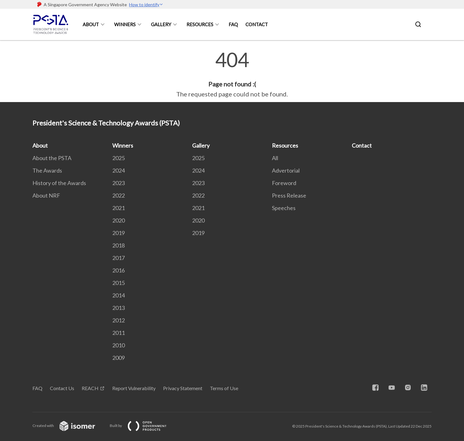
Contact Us (62, 388)
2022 (118, 195)
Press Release (289, 195)
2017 (118, 257)
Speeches (284, 207)
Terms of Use (224, 388)
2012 (118, 320)
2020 (118, 220)
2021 (118, 207)
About (91, 24)
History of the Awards (59, 182)
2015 (118, 282)
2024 (118, 170)
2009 (118, 357)
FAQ (233, 24)
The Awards (47, 170)
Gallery (161, 24)
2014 (118, 295)
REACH (90, 388)
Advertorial (286, 170)
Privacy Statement (182, 388)
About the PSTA (51, 157)
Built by (143, 425)
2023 (118, 182)
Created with (68, 425)
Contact (256, 24)
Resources (199, 24)
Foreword (284, 182)
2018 (118, 245)
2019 (118, 232)
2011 (118, 332)
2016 (118, 270)
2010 (118, 345)
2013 (118, 307)
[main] (232, 74)
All (275, 157)
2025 (118, 157)
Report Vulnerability (134, 388)
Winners (125, 24)
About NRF (46, 195)
